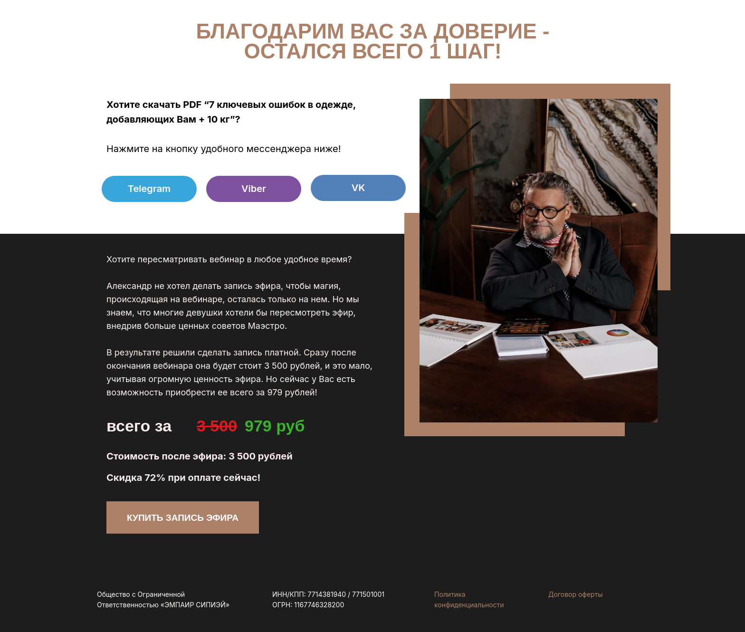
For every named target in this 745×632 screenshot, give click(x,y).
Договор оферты (575, 594)
